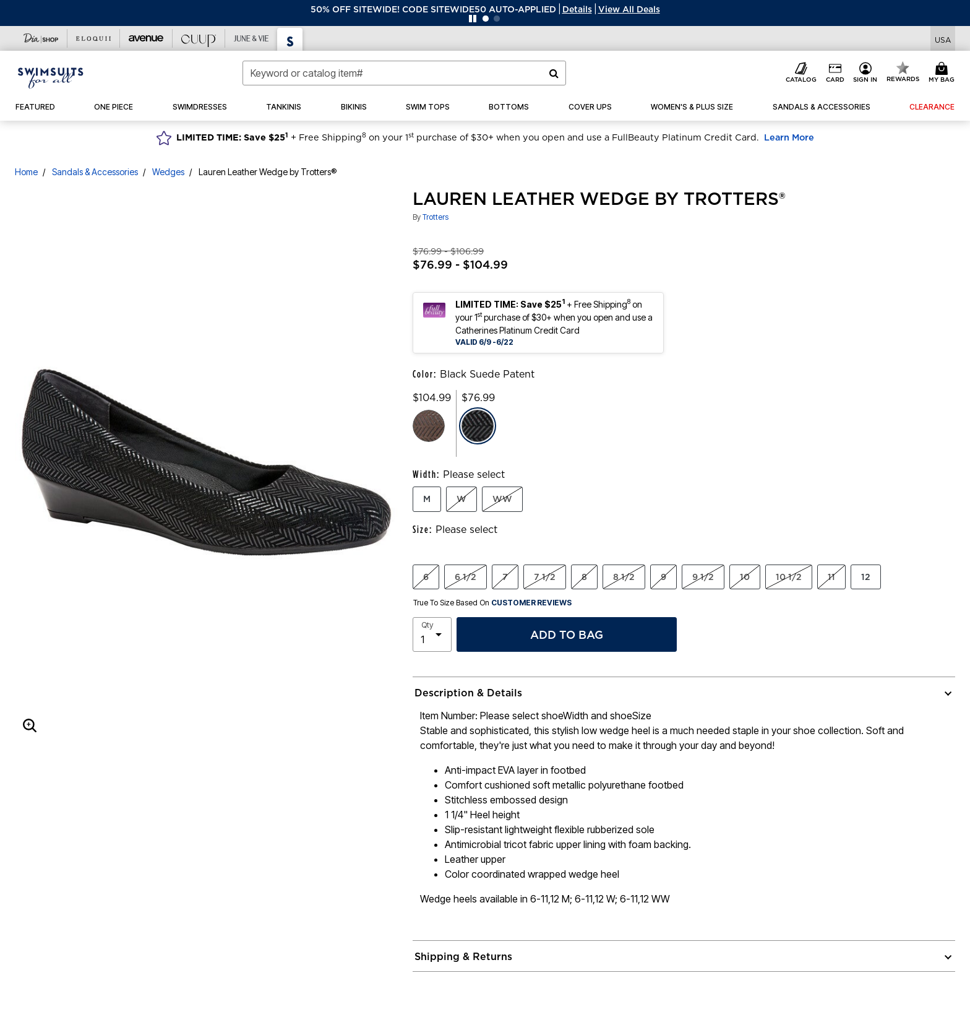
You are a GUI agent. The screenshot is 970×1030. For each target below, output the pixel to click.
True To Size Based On (492, 603)
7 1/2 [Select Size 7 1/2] (545, 577)
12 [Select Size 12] (865, 577)
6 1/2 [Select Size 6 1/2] (465, 577)
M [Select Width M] (427, 499)
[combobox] (404, 73)
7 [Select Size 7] (505, 577)
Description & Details (468, 692)
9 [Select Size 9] (663, 577)
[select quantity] (432, 634)
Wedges (168, 172)
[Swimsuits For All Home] (51, 77)
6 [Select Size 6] (426, 577)
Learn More (789, 137)
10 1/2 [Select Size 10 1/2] (789, 577)
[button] (577, 9)
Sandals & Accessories (95, 172)
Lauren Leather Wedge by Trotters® (268, 172)
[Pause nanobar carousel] (473, 19)
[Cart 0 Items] (943, 73)
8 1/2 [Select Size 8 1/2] (624, 577)
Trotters (436, 217)
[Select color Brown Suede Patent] (429, 426)
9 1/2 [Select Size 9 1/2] (703, 577)
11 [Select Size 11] (831, 577)
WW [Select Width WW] (502, 499)
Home (26, 172)
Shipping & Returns (463, 956)
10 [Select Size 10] (745, 577)
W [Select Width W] (461, 499)
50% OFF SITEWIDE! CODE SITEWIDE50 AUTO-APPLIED (433, 9)
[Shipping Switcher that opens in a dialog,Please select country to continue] (942, 39)
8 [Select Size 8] (584, 577)
